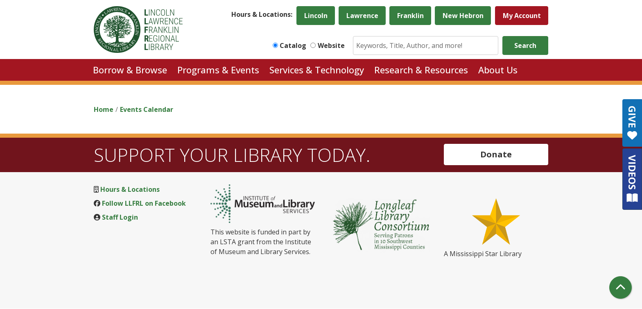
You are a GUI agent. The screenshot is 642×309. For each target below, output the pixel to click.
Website (331, 45)
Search (525, 45)
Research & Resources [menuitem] (421, 70)
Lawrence (362, 15)
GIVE (632, 123)
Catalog (293, 45)
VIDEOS (632, 179)
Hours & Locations (130, 189)
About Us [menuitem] (498, 70)
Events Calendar (146, 109)
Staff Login (120, 217)
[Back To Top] (620, 287)
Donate (496, 154)
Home (103, 109)
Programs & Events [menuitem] (218, 70)
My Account (522, 15)
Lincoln (316, 15)
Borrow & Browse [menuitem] (130, 70)
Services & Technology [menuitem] (316, 70)
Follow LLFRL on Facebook (144, 203)
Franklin (410, 15)
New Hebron (463, 15)
